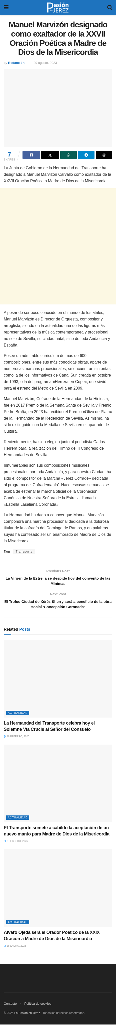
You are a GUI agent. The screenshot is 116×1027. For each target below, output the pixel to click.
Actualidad (18, 715)
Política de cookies (37, 1006)
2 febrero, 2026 (16, 843)
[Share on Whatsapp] (68, 155)
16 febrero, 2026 (16, 739)
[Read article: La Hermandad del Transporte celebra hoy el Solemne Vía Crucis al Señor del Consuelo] (58, 681)
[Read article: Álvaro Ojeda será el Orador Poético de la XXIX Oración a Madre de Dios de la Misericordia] (58, 890)
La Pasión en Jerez (27, 1015)
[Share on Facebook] (31, 155)
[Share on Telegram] (86, 155)
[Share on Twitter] (50, 155)
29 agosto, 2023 (45, 63)
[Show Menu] (6, 7)
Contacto (10, 1006)
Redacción (16, 63)
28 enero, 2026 (15, 948)
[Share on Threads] (104, 155)
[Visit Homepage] (58, 8)
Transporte (24, 551)
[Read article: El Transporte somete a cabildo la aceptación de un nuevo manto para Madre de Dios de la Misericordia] (58, 785)
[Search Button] (109, 7)
